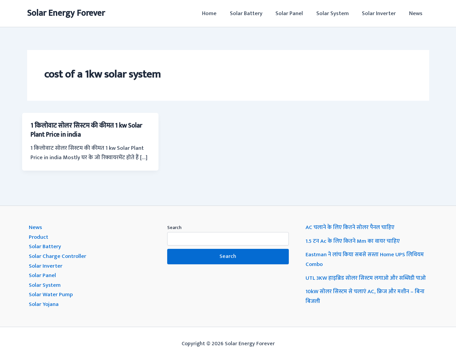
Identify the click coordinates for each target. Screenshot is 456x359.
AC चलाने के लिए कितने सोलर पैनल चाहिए (350, 227)
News (417, 13)
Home (219, 13)
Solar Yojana (44, 302)
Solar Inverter (382, 13)
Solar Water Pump (51, 293)
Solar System (337, 13)
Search (174, 227)
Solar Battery (254, 13)
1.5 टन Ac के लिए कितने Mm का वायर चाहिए (353, 240)
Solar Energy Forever (66, 13)
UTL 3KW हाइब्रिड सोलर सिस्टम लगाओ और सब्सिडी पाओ (366, 276)
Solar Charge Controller (58, 255)
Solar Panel (296, 13)
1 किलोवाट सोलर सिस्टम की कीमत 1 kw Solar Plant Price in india (88, 130)
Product (39, 236)
